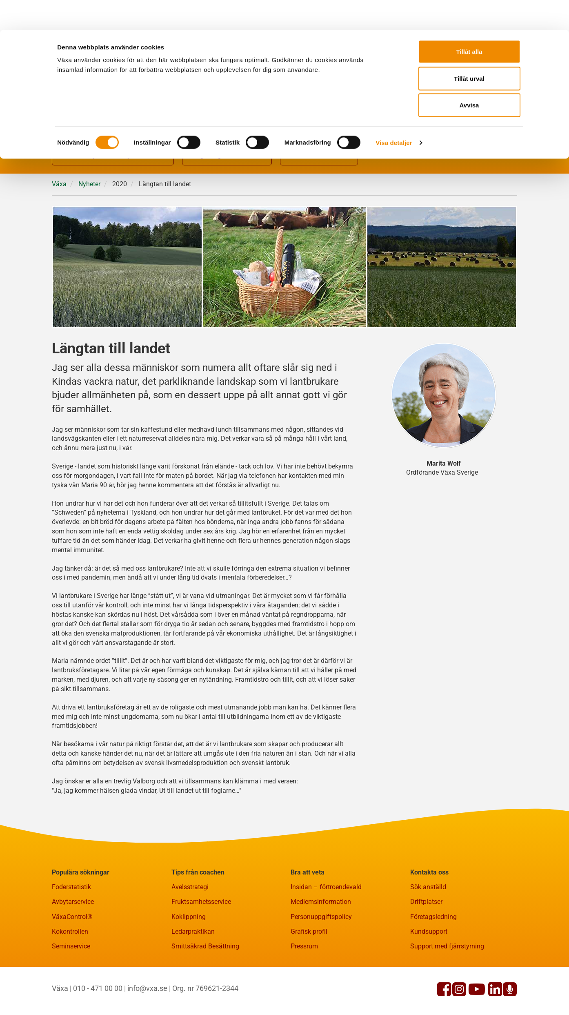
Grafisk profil (309, 971)
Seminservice (71, 986)
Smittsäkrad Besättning (205, 986)
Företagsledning (433, 957)
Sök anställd (428, 927)
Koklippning (188, 957)
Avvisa (469, 74)
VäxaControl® (72, 957)
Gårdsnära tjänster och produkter (112, 196)
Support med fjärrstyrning (447, 986)
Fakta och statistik (319, 196)
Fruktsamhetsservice (201, 942)
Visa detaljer (394, 112)
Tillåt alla (469, 21)
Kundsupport (428, 971)
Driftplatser (426, 942)
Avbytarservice (73, 942)
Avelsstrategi (190, 927)
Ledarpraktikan (193, 971)
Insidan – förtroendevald (326, 927)
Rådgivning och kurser (227, 196)
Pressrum (304, 986)
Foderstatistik (71, 927)
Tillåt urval (469, 48)
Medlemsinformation (321, 942)
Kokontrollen (70, 971)
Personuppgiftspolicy (321, 957)
